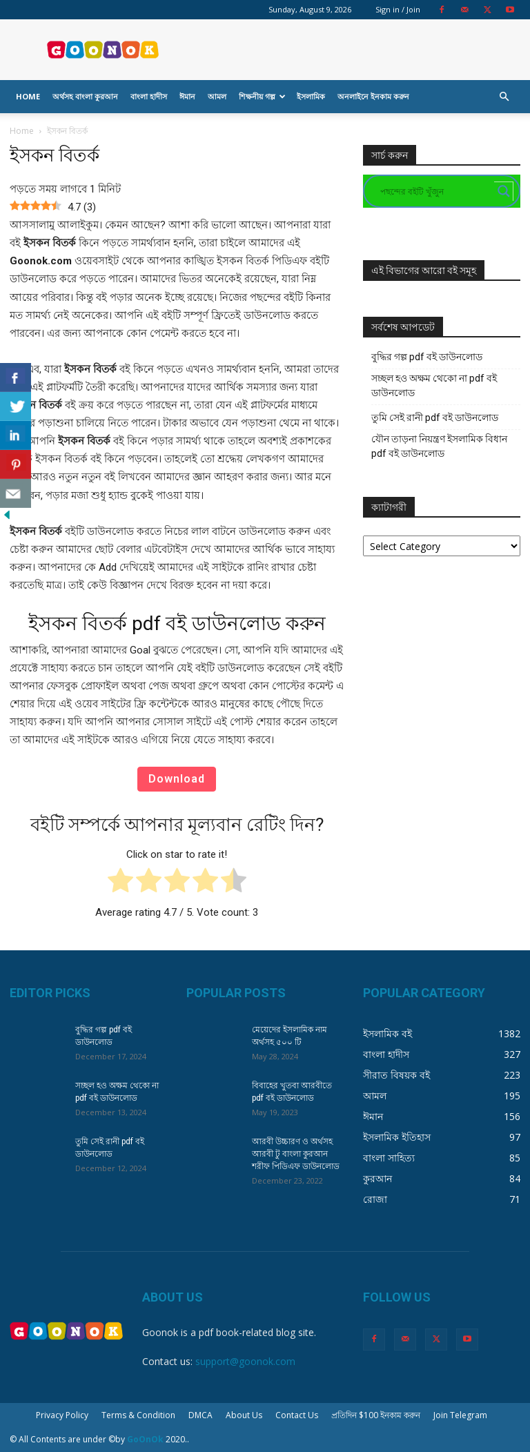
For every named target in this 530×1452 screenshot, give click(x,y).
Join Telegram (460, 1415)
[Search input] (435, 191)
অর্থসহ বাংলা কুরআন (85, 96)
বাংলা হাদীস (148, 96)
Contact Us (296, 1415)
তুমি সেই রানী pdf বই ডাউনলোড (434, 417)
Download (176, 778)
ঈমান (187, 96)
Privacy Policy (62, 1415)
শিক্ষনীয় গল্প (262, 96)
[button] (503, 97)
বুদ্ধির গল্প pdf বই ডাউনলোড (426, 356)
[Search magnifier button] (503, 191)
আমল (217, 96)
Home (28, 96)
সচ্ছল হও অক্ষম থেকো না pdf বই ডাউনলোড (434, 385)
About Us (244, 1415)
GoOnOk (145, 1439)
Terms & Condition (138, 1415)
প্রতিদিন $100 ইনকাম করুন (375, 1415)
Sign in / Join (397, 9)
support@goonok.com (245, 1361)
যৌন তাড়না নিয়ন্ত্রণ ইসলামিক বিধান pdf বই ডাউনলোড (439, 446)
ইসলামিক (311, 96)
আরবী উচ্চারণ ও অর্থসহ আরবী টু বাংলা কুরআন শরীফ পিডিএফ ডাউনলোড (296, 1154)
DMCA (200, 1415)
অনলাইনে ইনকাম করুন (373, 96)
